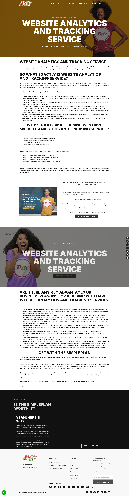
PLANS (61, 3)
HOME (53, 3)
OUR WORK (72, 3)
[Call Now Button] (4, 492)
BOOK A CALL (97, 3)
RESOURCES (84, 3)
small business (33, 151)
